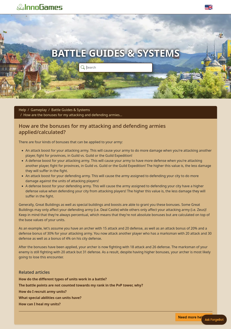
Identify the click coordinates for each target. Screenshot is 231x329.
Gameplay (39, 109)
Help (22, 109)
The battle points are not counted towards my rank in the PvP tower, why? (81, 285)
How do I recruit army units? (43, 291)
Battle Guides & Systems (70, 109)
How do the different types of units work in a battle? (63, 279)
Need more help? (192, 317)
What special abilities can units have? (50, 297)
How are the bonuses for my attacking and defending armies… (72, 115)
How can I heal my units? (40, 304)
